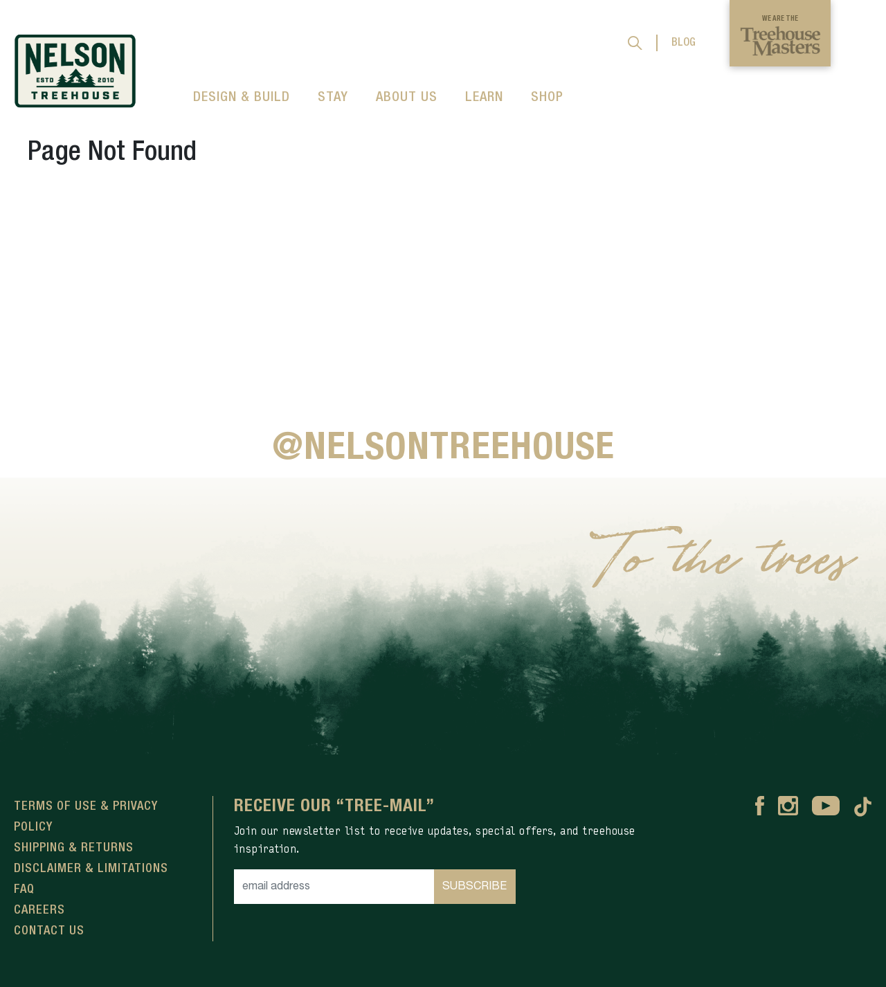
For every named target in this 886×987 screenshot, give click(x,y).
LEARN (484, 97)
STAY (333, 97)
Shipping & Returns (74, 847)
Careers (39, 910)
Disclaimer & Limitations (91, 868)
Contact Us (49, 930)
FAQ (24, 889)
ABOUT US (406, 97)
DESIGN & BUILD (241, 97)
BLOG (683, 43)
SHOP (547, 97)
